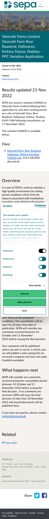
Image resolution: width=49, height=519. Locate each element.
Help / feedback (9, 515)
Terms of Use (21, 513)
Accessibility (7, 513)
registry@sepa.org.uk (10, 79)
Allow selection (24, 302)
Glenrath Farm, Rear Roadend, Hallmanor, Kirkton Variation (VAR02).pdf (24, 154)
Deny (24, 311)
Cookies (32, 513)
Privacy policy (9, 442)
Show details (35, 285)
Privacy (40, 513)
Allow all (24, 294)
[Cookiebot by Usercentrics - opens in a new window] (35, 206)
